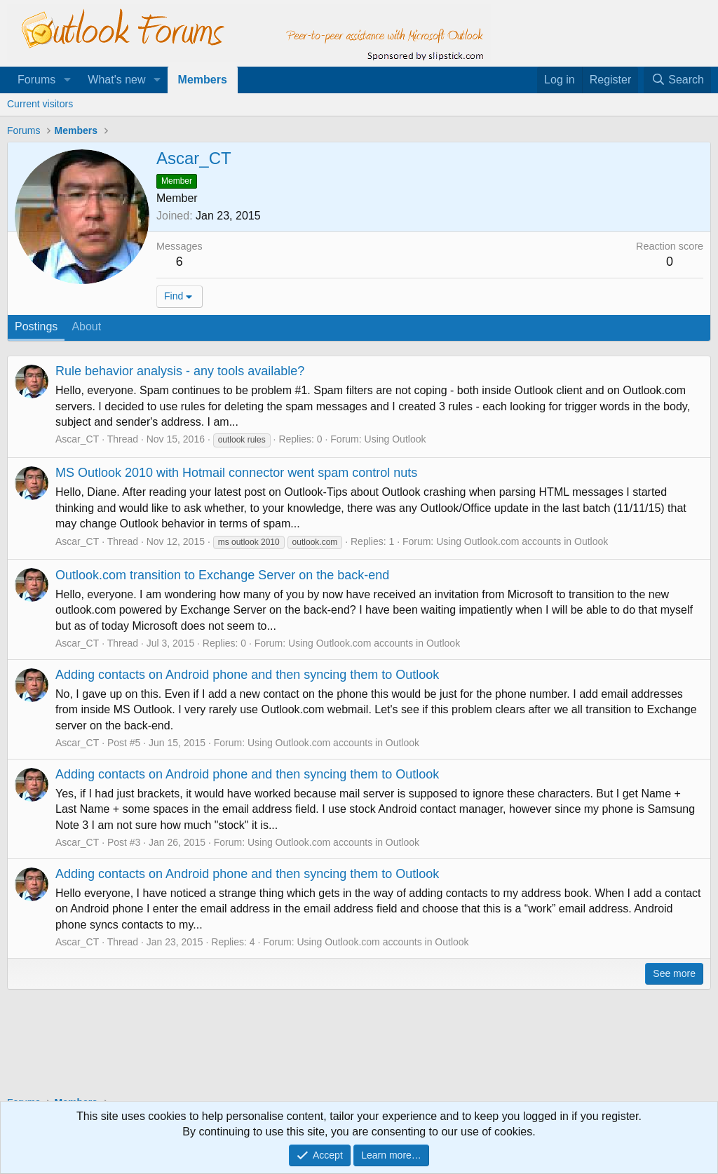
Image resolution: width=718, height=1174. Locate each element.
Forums (36, 80)
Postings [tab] (36, 326)
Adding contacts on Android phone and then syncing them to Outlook (247, 675)
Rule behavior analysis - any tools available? (179, 371)
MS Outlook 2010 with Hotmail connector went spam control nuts (236, 473)
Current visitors (40, 103)
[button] (67, 80)
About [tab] (86, 326)
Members (202, 80)
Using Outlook (395, 439)
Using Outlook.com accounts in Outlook (522, 541)
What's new (116, 80)
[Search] (677, 80)
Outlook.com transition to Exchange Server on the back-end (222, 575)
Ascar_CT (77, 439)
